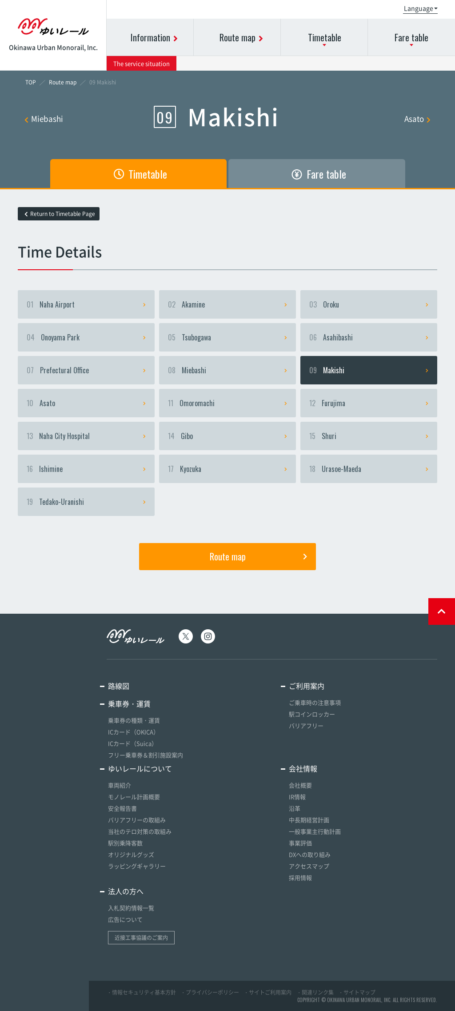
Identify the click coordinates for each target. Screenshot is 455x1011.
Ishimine (86, 469)
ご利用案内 (306, 685)
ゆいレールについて (140, 768)
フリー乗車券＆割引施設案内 (145, 755)
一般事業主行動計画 (315, 831)
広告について (125, 919)
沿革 (294, 808)
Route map (258, 556)
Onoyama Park (86, 337)
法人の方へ (126, 891)
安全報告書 (122, 808)
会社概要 (300, 785)
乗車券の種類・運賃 (134, 720)
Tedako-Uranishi (86, 501)
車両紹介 (119, 785)
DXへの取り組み (310, 854)
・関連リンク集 (315, 992)
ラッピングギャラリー (137, 866)
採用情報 (300, 877)
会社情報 (303, 768)
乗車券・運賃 (129, 703)
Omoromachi (227, 403)
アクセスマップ (309, 866)
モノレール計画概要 (134, 796)
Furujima (368, 403)
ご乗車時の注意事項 (315, 702)
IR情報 (297, 796)
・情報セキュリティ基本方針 (141, 992)
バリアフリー (306, 725)
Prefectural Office (86, 370)
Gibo (227, 436)
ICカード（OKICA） (133, 731)
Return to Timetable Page (59, 214)
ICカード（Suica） (132, 743)
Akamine (227, 304)
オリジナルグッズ (131, 854)
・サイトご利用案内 (267, 992)
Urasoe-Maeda (368, 469)
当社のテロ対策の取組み (140, 831)
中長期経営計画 (309, 819)
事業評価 (300, 843)
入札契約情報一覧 (131, 907)
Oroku (368, 304)
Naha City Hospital (86, 436)
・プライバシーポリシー (209, 992)
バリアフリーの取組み (137, 819)
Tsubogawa (227, 337)
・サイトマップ (356, 992)
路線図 (118, 685)
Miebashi (43, 118)
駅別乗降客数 (125, 843)
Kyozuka (227, 469)
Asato (417, 118)
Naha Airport (86, 304)
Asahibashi (368, 337)
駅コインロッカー (312, 714)
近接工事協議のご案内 (141, 938)
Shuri (368, 436)
